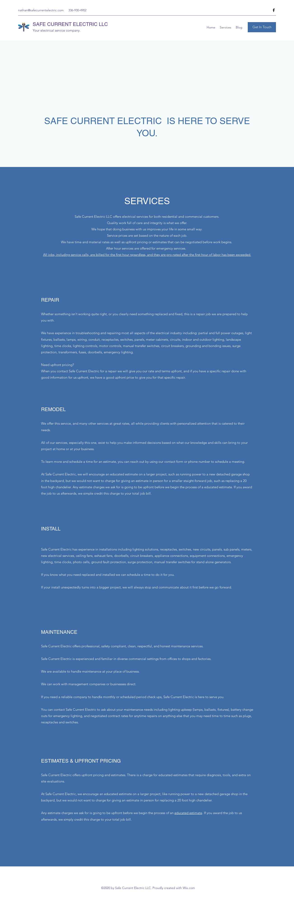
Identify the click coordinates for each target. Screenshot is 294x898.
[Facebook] (273, 10)
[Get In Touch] (262, 27)
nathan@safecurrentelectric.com (41, 10)
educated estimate (188, 813)
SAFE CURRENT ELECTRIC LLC (70, 24)
